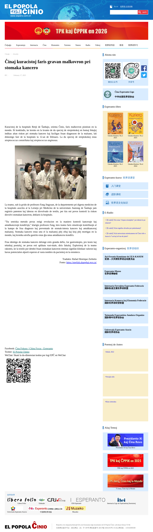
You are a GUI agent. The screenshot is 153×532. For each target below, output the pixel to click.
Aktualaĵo (15, 54)
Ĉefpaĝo (7, 54)
